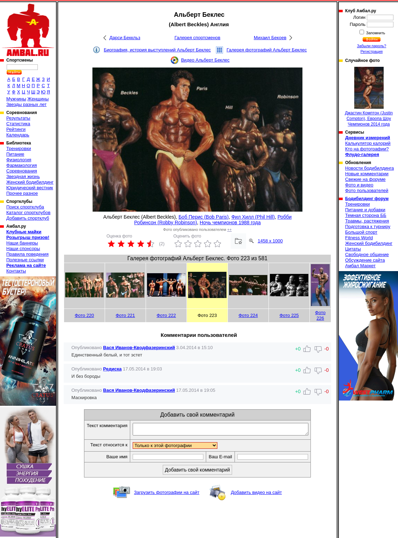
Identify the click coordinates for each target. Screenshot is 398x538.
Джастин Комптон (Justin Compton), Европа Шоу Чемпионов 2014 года (369, 97)
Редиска (112, 368)
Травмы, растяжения (367, 221)
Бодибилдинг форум (367, 198)
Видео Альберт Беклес (205, 60)
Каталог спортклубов (28, 212)
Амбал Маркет (360, 265)
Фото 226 (320, 315)
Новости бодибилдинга (369, 168)
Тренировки (18, 148)
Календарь (17, 134)
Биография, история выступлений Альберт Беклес (157, 49)
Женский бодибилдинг (30, 182)
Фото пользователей (366, 190)
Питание (15, 154)
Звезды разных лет (26, 104)
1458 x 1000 (270, 240)
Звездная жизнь (23, 176)
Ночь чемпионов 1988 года (230, 222)
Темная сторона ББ (365, 215)
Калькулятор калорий (368, 143)
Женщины (38, 98)
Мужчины (16, 98)
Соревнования (21, 171)
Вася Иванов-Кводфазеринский (139, 347)
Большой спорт (361, 232)
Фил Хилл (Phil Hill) (253, 217)
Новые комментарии (367, 173)
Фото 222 (166, 315)
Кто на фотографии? (367, 148)
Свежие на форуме (365, 179)
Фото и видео (359, 184)
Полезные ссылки (25, 259)
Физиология (18, 159)
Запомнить (375, 33)
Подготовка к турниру (367, 226)
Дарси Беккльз (124, 37)
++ (229, 229)
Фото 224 (248, 315)
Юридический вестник (29, 187)
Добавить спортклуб (27, 218)
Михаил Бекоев (270, 37)
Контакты (16, 271)
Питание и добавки (365, 209)
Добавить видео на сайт (256, 494)
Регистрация (372, 51)
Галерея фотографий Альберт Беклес (266, 49)
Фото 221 (125, 315)
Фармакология (21, 165)
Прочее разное (22, 193)
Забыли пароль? (371, 46)
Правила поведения (27, 254)
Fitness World (359, 237)
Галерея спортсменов (198, 37)
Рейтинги (16, 129)
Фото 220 (84, 315)
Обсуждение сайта (365, 260)
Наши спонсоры (23, 248)
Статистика (18, 123)
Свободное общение (367, 254)
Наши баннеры (22, 243)
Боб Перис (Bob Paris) (204, 217)
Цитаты (353, 249)
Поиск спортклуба (25, 207)
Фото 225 (289, 315)
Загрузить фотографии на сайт (167, 494)
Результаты (18, 118)
